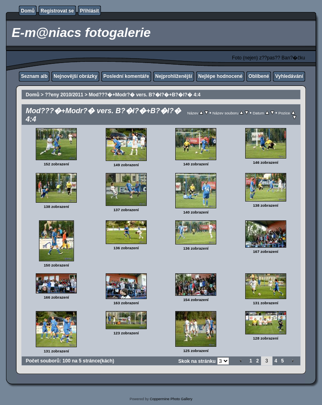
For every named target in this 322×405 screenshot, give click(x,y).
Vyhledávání (289, 76)
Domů (28, 11)
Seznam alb (34, 76)
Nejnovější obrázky (75, 76)
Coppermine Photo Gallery (171, 399)
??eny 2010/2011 (64, 95)
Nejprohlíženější (173, 76)
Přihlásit (89, 11)
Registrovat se (57, 11)
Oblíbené (258, 76)
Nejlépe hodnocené (220, 76)
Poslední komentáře (126, 76)
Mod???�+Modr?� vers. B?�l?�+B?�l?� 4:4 (145, 95)
